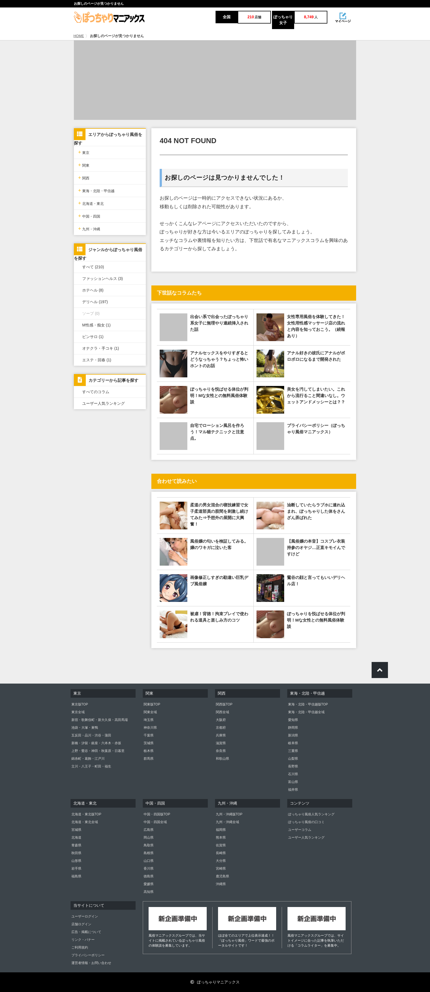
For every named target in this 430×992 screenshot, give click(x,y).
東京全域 (78, 712)
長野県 (293, 766)
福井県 (293, 790)
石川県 (293, 774)
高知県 (149, 892)
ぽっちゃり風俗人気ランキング (311, 814)
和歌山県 (222, 759)
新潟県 (293, 735)
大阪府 (221, 720)
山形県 (76, 861)
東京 (83, 152)
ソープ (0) (91, 313)
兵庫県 (221, 735)
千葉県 (149, 735)
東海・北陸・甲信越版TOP (308, 704)
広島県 (149, 830)
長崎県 (221, 853)
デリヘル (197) (95, 302)
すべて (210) (93, 267)
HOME (79, 36)
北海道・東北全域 (84, 822)
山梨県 (293, 759)
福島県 (76, 876)
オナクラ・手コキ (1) (100, 348)
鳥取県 (149, 845)
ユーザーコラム (299, 830)
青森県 (76, 845)
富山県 (293, 782)
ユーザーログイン (84, 916)
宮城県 (76, 830)
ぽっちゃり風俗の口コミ (306, 822)
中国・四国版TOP (157, 814)
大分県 (221, 861)
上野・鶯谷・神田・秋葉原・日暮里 (98, 751)
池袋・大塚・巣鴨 (84, 728)
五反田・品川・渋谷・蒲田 (91, 735)
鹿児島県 (222, 876)
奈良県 (221, 751)
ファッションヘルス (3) (102, 278)
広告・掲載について (86, 932)
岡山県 (149, 837)
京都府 (221, 728)
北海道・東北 (91, 203)
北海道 (76, 837)
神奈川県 (150, 728)
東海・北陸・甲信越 (96, 190)
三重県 (293, 751)
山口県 (149, 861)
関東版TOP (152, 704)
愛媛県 (149, 884)
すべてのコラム (95, 392)
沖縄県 (221, 884)
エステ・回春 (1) (96, 360)
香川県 (149, 868)
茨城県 (149, 743)
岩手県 (76, 868)
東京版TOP (79, 704)
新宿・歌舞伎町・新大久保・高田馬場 (99, 720)
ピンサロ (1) (92, 336)
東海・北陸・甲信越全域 (306, 712)
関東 (83, 165)
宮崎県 (221, 868)
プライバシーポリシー (88, 955)
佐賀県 (221, 845)
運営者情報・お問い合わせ (91, 963)
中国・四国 (89, 216)
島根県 (149, 853)
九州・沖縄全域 (227, 822)
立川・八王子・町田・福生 (91, 766)
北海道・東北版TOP (86, 814)
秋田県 (76, 853)
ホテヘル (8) (92, 290)
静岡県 (293, 728)
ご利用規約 (79, 947)
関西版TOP (224, 704)
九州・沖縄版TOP (229, 814)
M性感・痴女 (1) (96, 325)
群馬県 (149, 759)
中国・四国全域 (155, 822)
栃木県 (149, 751)
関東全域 (150, 712)
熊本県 (221, 837)
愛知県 (293, 720)
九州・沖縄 (89, 228)
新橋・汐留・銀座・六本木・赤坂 (96, 743)
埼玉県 (149, 720)
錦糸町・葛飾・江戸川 (88, 759)
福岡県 (221, 830)
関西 (83, 178)
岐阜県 (293, 743)
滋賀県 (221, 743)
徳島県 (149, 876)
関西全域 (222, 712)
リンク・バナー (83, 940)
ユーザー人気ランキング (103, 403)
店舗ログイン (81, 924)
